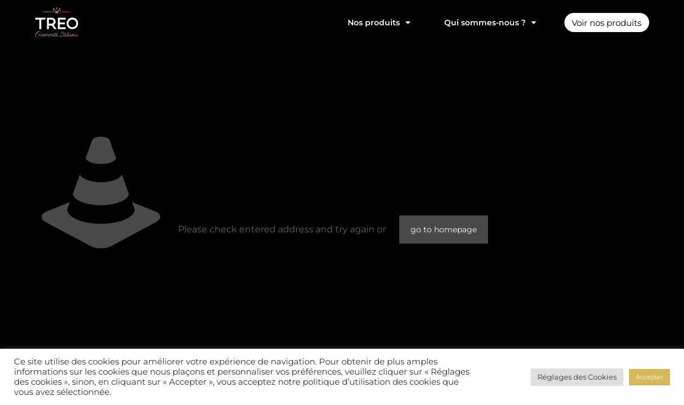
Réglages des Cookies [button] (577, 376)
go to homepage (444, 229)
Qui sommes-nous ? (483, 22)
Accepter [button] (649, 377)
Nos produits (371, 22)
